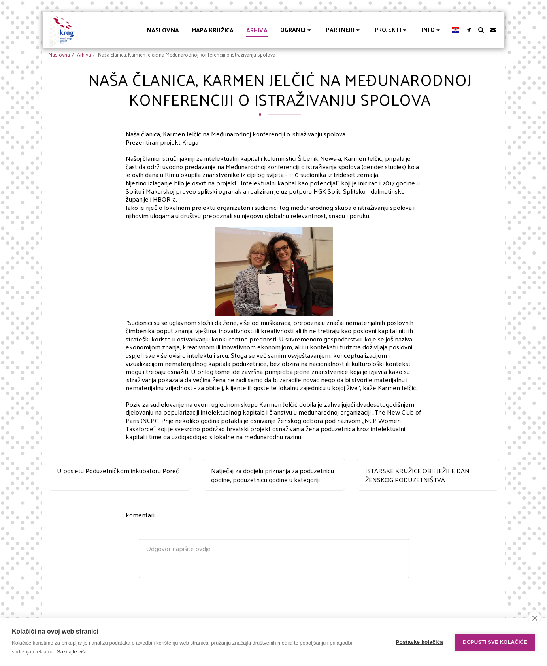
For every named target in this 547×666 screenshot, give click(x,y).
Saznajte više (72, 652)
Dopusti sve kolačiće (495, 642)
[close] (534, 617)
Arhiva (84, 54)
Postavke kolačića (419, 642)
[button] (296, 29)
